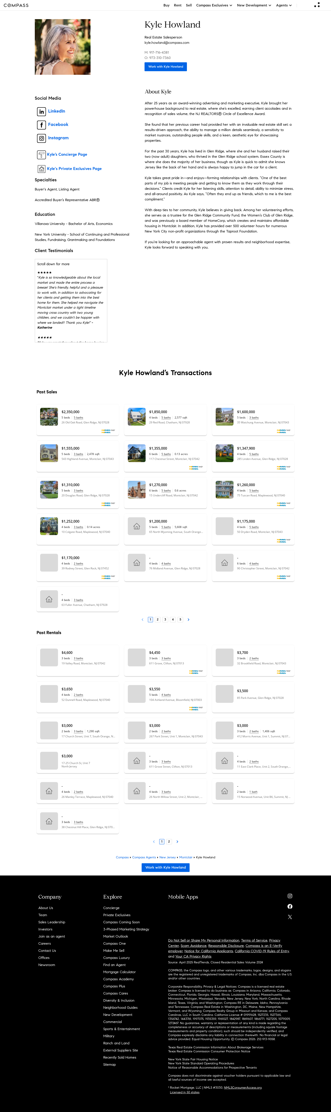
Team (42, 915)
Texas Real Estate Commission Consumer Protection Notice (209, 1051)
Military (108, 1036)
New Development (117, 1015)
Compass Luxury (116, 958)
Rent (178, 5)
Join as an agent (51, 936)
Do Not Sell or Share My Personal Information (203, 940)
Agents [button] (284, 5)
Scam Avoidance (194, 946)
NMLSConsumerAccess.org (243, 1088)
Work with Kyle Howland (165, 67)
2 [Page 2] (158, 619)
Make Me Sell (113, 950)
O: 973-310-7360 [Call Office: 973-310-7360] (158, 58)
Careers (44, 943)
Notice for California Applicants (208, 951)
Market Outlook (115, 936)
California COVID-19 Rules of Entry (262, 951)
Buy (166, 5)
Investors (45, 929)
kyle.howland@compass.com (167, 42)
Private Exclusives (116, 915)
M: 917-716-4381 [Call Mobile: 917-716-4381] (157, 52)
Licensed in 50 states (184, 1092)
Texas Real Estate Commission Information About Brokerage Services (215, 1047)
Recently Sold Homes (119, 1057)
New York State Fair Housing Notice (193, 1059)
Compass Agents (144, 857)
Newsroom (46, 965)
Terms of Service (254, 940)
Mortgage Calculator (119, 972)
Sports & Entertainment (121, 1029)
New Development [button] (254, 5)
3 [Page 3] (165, 619)
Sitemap (109, 1064)
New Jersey (167, 857)
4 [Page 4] (173, 619)
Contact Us (47, 950)
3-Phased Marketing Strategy (126, 929)
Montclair (185, 857)
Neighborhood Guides (120, 1007)
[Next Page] (188, 619)
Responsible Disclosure (226, 946)
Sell (189, 5)
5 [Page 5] (180, 619)
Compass (122, 857)
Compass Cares (115, 993)
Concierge (111, 908)
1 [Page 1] (150, 619)
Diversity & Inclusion (118, 1000)
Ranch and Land (116, 1043)
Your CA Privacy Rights (193, 956)
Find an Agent (114, 965)
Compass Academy (118, 979)
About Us (45, 908)
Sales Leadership (51, 922)
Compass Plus (114, 986)
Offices (44, 958)
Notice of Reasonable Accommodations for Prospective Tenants (212, 1068)
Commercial (112, 1022)
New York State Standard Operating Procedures (201, 1063)
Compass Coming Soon (121, 922)
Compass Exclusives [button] (214, 5)
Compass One (114, 943)
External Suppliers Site (120, 1050)
